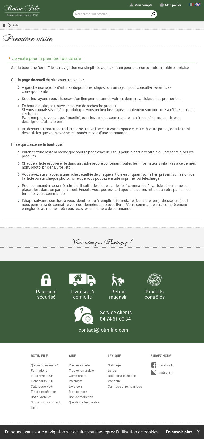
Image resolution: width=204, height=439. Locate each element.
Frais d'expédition (43, 391)
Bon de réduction (81, 397)
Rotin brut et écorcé (122, 376)
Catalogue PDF (42, 386)
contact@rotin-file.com (103, 329)
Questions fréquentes (84, 402)
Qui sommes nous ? (45, 365)
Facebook (162, 365)
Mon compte (78, 391)
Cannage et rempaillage (125, 386)
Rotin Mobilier (41, 397)
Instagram (162, 372)
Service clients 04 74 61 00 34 (116, 315)
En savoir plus (179, 432)
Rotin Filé (39, 356)
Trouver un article (81, 370)
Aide (16, 25)
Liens (34, 407)
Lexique (114, 356)
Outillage (114, 365)
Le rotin (113, 370)
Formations (39, 370)
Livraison (75, 386)
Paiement (75, 381)
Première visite (79, 365)
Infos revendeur (42, 376)
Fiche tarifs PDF (42, 381)
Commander (77, 376)
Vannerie (114, 381)
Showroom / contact (45, 402)
